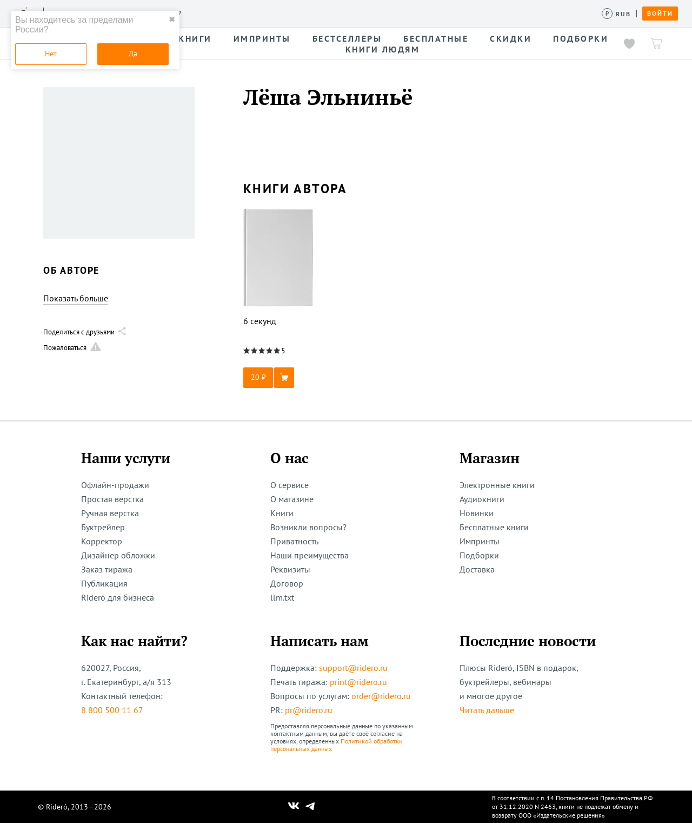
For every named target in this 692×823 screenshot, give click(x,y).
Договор (286, 583)
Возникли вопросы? (308, 527)
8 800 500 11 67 (112, 710)
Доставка (477, 569)
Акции (393, 13)
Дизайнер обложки (118, 555)
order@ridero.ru (381, 695)
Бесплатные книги (494, 527)
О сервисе (289, 484)
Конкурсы (252, 13)
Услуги (206, 13)
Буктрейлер (103, 527)
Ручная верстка (110, 513)
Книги (282, 513)
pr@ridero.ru (308, 710)
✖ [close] (172, 19)
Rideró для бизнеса (117, 597)
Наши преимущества (309, 555)
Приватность (294, 541)
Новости (350, 13)
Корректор (101, 541)
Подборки (479, 555)
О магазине (292, 498)
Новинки (477, 513)
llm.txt (282, 597)
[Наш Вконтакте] (294, 806)
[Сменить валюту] (616, 13)
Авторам (303, 13)
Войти (660, 13)
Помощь (435, 13)
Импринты (480, 541)
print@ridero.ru (358, 681)
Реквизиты (290, 569)
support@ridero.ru (353, 667)
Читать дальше (487, 710)
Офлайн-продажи (115, 484)
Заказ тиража (106, 569)
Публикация (104, 583)
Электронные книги (497, 484)
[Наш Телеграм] (310, 806)
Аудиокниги (482, 498)
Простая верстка (112, 498)
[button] (278, 377)
